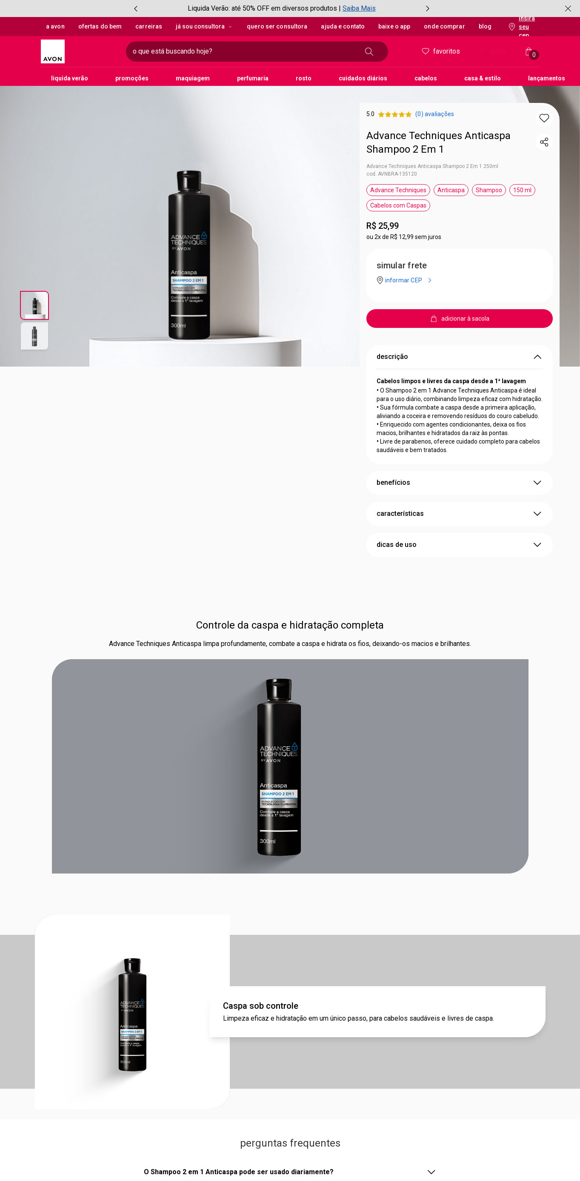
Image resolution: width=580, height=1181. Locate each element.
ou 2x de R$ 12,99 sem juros (403, 236)
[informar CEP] (410, 280)
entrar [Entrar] (492, 52)
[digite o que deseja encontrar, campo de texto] (243, 51)
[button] (544, 118)
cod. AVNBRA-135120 (391, 174)
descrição (460, 357)
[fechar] (568, 8)
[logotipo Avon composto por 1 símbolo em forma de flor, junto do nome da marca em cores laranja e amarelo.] (80, 51)
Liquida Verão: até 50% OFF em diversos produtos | (264, 8)
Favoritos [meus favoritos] (440, 51)
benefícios (460, 483)
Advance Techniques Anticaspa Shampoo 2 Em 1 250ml (432, 166)
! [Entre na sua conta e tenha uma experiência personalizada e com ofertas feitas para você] (485, 55)
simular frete (402, 265)
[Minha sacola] (529, 51)
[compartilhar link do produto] (544, 142)
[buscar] (369, 51)
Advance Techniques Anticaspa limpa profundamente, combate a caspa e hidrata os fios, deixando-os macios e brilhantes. (290, 644)
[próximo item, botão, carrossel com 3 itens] (428, 8)
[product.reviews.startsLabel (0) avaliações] (434, 114)
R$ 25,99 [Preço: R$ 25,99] (382, 226)
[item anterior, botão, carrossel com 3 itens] (136, 8)
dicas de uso (460, 545)
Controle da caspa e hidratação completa (290, 625)
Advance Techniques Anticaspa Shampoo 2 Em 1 (438, 142)
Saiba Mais (359, 8)
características (460, 514)
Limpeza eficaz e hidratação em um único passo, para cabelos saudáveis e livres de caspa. (358, 1018)
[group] (282, 8)
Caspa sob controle (260, 1006)
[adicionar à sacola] (459, 318)
